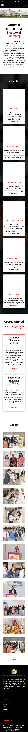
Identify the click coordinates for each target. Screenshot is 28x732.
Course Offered (7, 702)
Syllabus (5, 706)
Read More (14, 369)
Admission (5, 708)
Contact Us (5, 709)
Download (5, 704)
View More (14, 659)
